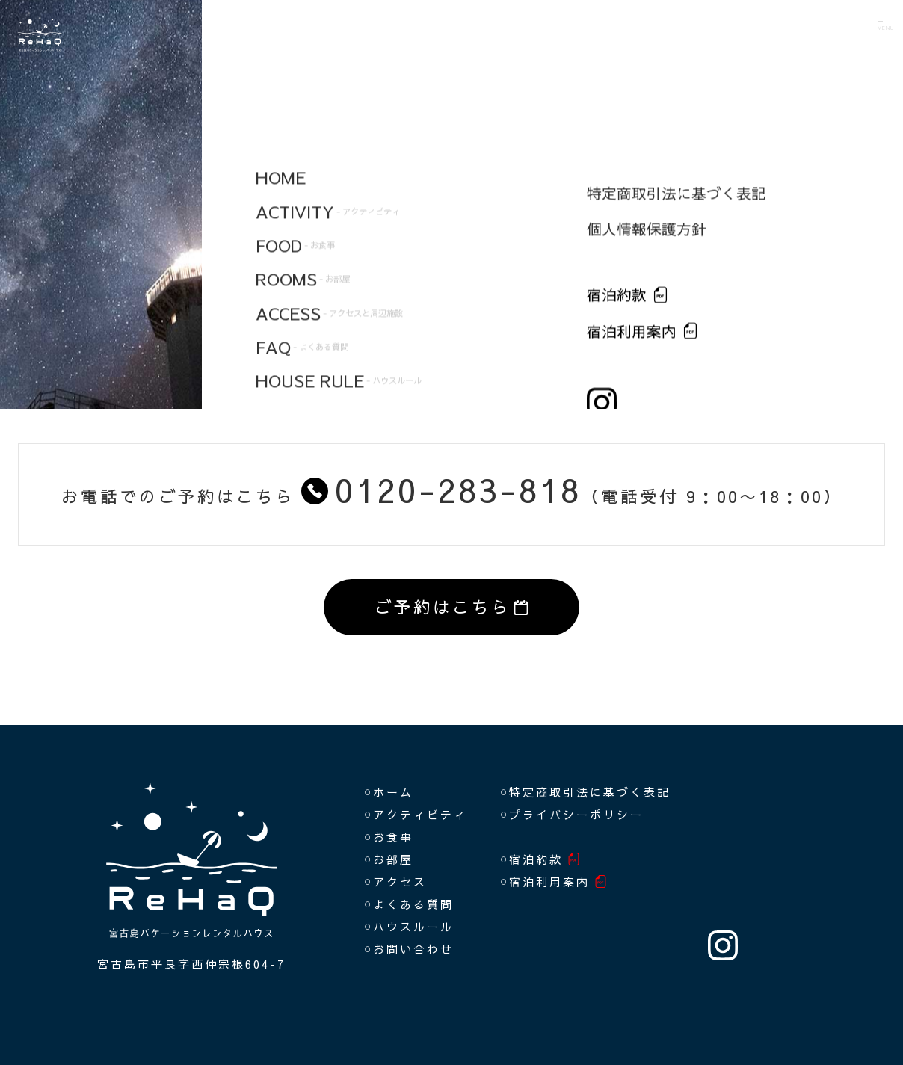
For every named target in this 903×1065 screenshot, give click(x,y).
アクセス (400, 881)
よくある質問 (413, 904)
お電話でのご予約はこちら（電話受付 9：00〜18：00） (451, 489)
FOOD (328, 234)
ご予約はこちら (452, 606)
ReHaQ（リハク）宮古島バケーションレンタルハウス (93, 59)
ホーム (393, 792)
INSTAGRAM (723, 945)
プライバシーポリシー (576, 814)
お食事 (393, 837)
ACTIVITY (383, 186)
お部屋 (393, 859)
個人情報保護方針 (646, 239)
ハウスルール (413, 926)
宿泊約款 (617, 305)
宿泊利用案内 (549, 881)
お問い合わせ (413, 949)
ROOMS (341, 281)
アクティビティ (420, 814)
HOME (302, 139)
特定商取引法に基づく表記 (676, 203)
